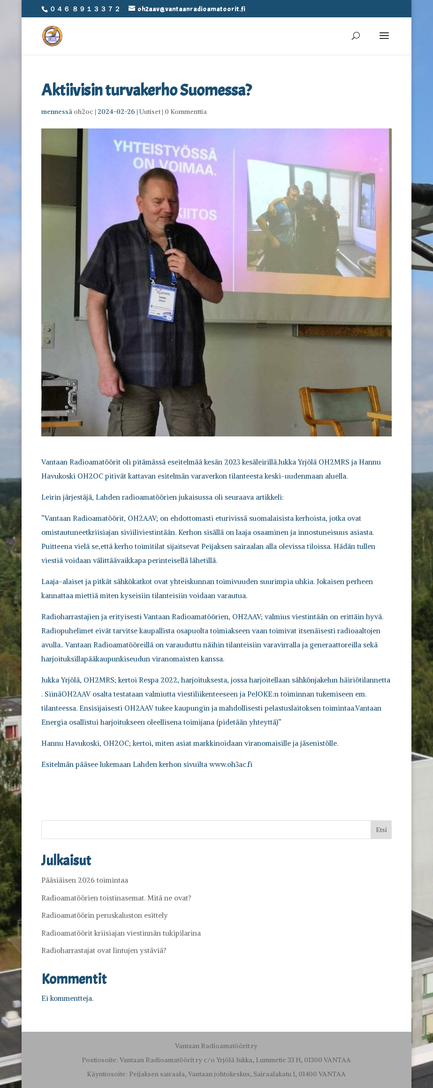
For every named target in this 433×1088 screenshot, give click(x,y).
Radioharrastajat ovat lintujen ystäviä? (104, 950)
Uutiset (149, 111)
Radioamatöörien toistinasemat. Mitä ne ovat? (116, 897)
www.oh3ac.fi (230, 764)
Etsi (381, 829)
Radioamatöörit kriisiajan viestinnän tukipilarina (121, 933)
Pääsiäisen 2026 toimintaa (84, 880)
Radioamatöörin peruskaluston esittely (104, 915)
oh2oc (83, 111)
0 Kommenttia (186, 111)
